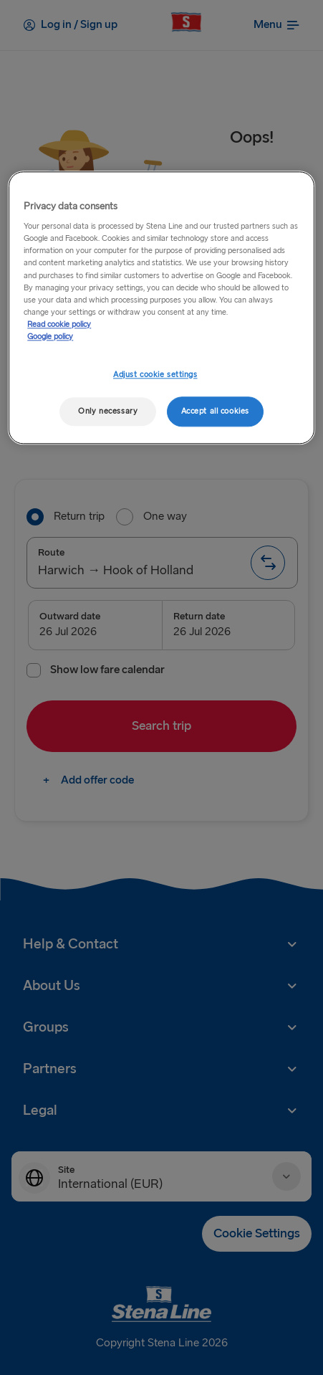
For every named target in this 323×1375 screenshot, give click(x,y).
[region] (161, 307)
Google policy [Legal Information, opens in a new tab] (50, 336)
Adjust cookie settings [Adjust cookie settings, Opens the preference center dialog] (155, 374)
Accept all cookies (215, 411)
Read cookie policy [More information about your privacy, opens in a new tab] (59, 324)
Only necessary (108, 411)
